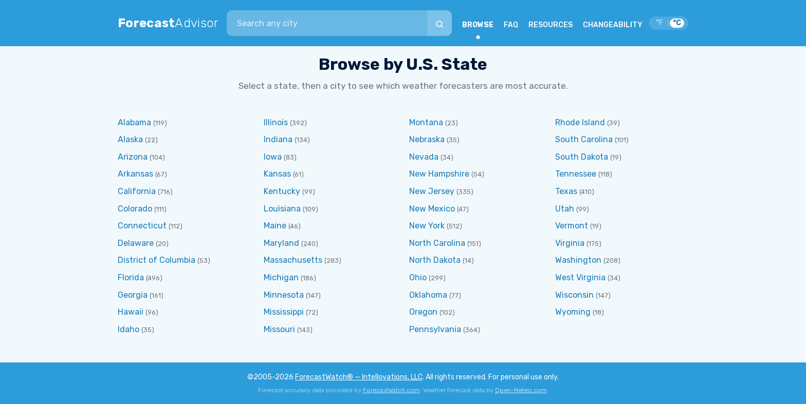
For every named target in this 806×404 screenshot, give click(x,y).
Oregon (423, 312)
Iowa (273, 157)
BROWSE (477, 25)
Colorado (135, 209)
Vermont (571, 225)
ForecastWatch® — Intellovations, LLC (359, 377)
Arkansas (135, 174)
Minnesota (284, 295)
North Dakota (435, 260)
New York (427, 225)
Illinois (276, 122)
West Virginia (580, 277)
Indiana (278, 139)
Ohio (418, 277)
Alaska (130, 139)
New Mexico (432, 209)
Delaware (136, 243)
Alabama (134, 122)
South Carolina (584, 139)
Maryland (281, 243)
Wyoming (573, 312)
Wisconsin (574, 295)
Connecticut (142, 225)
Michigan (281, 277)
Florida (131, 277)
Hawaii (130, 312)
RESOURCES (550, 25)
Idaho (128, 329)
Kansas (277, 174)
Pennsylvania (435, 329)
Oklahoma (428, 295)
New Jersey (431, 191)
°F (659, 22)
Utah (564, 209)
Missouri (279, 329)
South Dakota (581, 157)
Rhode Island (580, 122)
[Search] (439, 23)
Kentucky (282, 191)
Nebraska (427, 139)
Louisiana (282, 209)
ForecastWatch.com (391, 390)
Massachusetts (293, 260)
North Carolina (437, 243)
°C (677, 22)
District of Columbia (156, 260)
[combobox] (327, 23)
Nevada (423, 157)
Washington (578, 260)
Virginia (569, 243)
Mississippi (284, 312)
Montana (426, 122)
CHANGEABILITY (613, 25)
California (137, 191)
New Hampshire (439, 174)
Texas (566, 191)
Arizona (133, 157)
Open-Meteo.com (521, 390)
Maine (275, 225)
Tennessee (575, 174)
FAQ (511, 25)
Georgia (133, 295)
